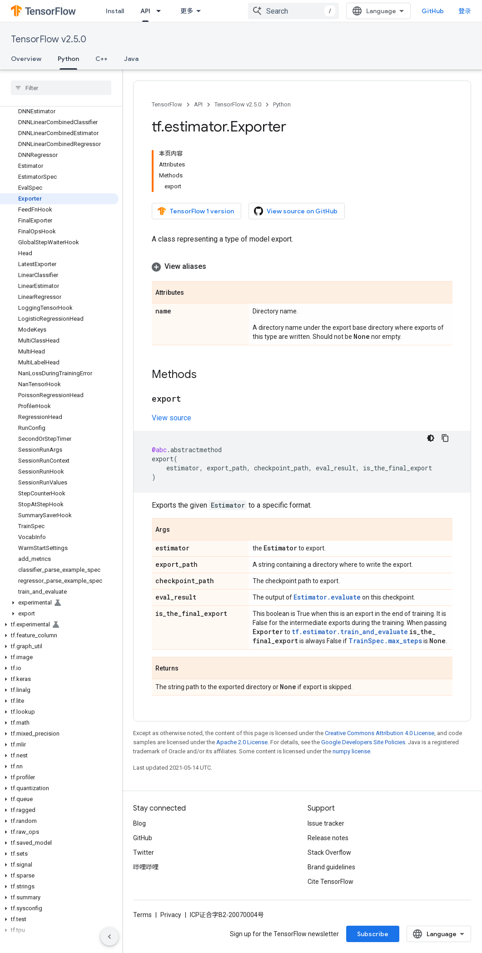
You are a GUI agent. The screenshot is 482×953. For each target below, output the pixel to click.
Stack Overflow (329, 852)
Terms (142, 914)
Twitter (143, 852)
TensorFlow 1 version (195, 211)
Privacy (170, 914)
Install (115, 11)
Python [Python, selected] (68, 59)
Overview (26, 59)
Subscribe (372, 934)
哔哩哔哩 (146, 867)
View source (171, 417)
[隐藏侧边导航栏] (109, 937)
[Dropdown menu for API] (161, 11)
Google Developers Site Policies (363, 742)
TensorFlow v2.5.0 (48, 39)
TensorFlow (167, 104)
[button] (59, 602)
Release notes (328, 838)
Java (131, 59)
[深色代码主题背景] (430, 438)
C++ (101, 59)
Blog (139, 823)
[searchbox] (61, 88)
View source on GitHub (296, 211)
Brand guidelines (331, 867)
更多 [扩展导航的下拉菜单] (186, 11)
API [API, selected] (145, 11)
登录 (464, 11)
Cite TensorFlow (330, 881)
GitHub (433, 11)
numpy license (351, 751)
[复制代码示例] (445, 438)
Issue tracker (326, 823)
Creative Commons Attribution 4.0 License (379, 733)
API (198, 104)
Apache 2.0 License (242, 742)
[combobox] (293, 11)
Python (282, 104)
